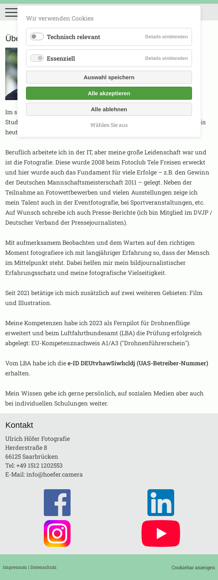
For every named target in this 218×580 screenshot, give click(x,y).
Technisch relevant (73, 37)
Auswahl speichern (109, 77)
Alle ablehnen (109, 109)
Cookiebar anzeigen (193, 567)
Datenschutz (43, 567)
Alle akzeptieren (109, 93)
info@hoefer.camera (54, 474)
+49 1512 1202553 (39, 465)
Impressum (15, 567)
